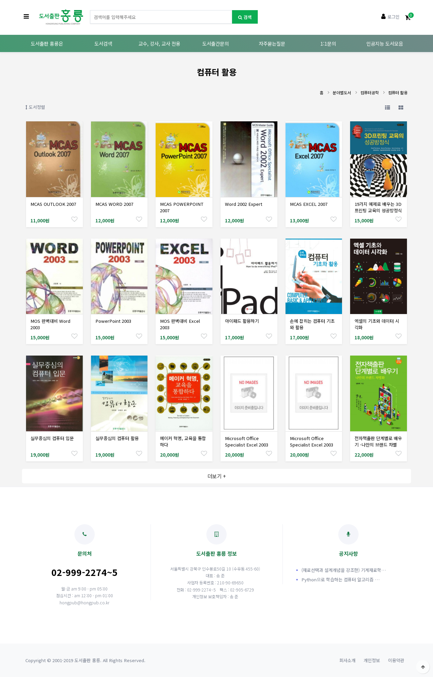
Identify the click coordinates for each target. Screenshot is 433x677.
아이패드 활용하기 (242, 321)
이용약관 (396, 660)
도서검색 (103, 43)
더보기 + (216, 476)
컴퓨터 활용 (398, 92)
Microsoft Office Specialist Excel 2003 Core (246, 444)
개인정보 (372, 660)
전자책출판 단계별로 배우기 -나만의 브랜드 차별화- (378, 444)
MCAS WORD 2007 (114, 204)
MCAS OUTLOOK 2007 (53, 204)
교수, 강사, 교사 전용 (159, 43)
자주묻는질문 (272, 43)
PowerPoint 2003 (113, 321)
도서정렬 (35, 107)
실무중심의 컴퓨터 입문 (52, 438)
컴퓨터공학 (369, 92)
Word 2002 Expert (243, 204)
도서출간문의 (215, 43)
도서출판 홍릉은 (47, 43)
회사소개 (347, 660)
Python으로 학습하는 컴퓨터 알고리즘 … (340, 579)
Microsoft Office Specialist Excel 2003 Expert (311, 444)
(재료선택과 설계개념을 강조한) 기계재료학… (343, 570)
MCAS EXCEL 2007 (308, 204)
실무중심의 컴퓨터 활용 (117, 438)
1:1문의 (328, 43)
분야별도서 (342, 92)
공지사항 (348, 540)
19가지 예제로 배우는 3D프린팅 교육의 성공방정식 (378, 207)
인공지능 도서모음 (384, 43)
